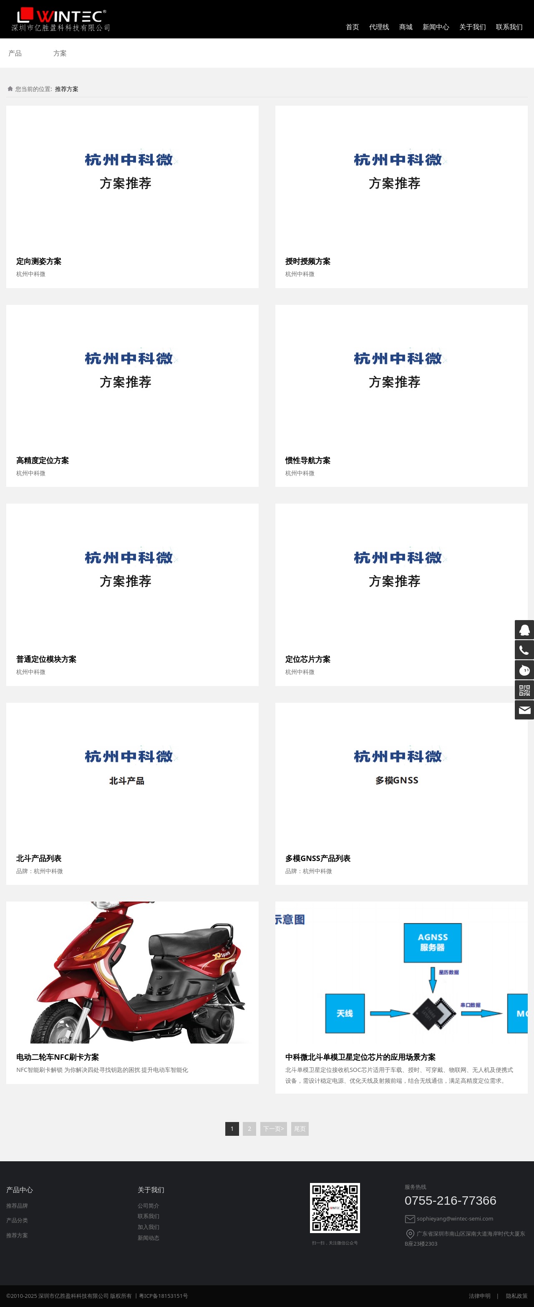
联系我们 (509, 26)
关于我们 (472, 26)
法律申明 (480, 1295)
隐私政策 (517, 1295)
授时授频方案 (307, 261)
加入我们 (148, 1227)
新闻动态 (148, 1237)
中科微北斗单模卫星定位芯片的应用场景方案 (360, 1057)
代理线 (379, 26)
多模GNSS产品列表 (317, 858)
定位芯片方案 (307, 659)
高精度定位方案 (42, 460)
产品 (15, 53)
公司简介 (148, 1205)
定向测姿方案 (38, 261)
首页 (352, 26)
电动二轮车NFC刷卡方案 (57, 1057)
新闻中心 (436, 26)
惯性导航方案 (307, 460)
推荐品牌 (17, 1205)
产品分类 (17, 1220)
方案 (60, 53)
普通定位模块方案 (46, 659)
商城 (406, 26)
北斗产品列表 (38, 858)
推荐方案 (66, 89)
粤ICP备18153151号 (163, 1295)
